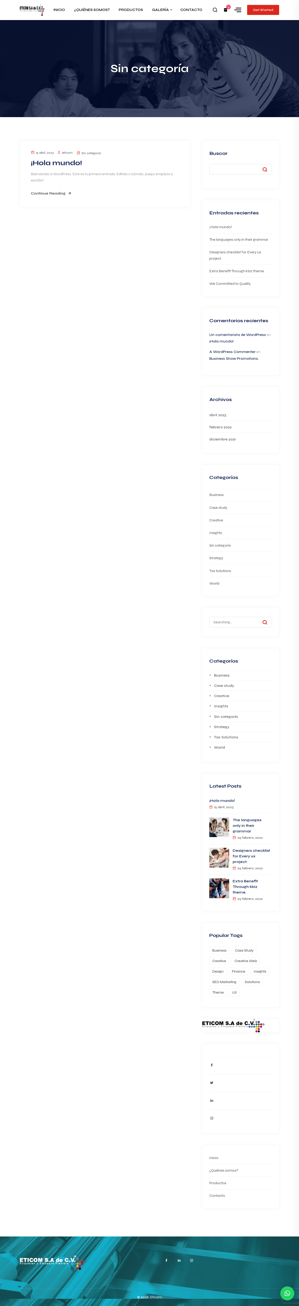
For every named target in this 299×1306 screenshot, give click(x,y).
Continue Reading (48, 193)
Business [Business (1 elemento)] (219, 950)
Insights (215, 533)
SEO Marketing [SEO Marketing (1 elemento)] (224, 982)
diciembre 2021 (222, 439)
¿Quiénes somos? (223, 1170)
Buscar (218, 153)
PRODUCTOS (131, 10)
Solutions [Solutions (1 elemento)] (252, 982)
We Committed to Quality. (230, 283)
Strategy (216, 558)
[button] (287, 1293)
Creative (216, 520)
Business (216, 494)
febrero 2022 (220, 427)
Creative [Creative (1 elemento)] (219, 961)
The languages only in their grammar (238, 239)
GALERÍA (160, 10)
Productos (217, 1183)
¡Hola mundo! (56, 163)
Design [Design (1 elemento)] (218, 971)
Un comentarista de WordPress (237, 334)
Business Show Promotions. (234, 358)
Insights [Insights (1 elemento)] (260, 971)
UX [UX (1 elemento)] (234, 992)
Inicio (213, 1158)
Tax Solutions (220, 571)
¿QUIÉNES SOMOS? (92, 10)
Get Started (263, 10)
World (214, 583)
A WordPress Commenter (232, 351)
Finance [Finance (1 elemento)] (238, 971)
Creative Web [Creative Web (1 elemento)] (246, 961)
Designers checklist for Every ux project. (251, 856)
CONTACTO (191, 10)
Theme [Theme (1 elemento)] (218, 992)
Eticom (156, 1297)
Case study (218, 507)
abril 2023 (217, 415)
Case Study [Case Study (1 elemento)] (244, 950)
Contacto (217, 1195)
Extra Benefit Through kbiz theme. (237, 271)
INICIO (59, 10)
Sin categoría (91, 153)
